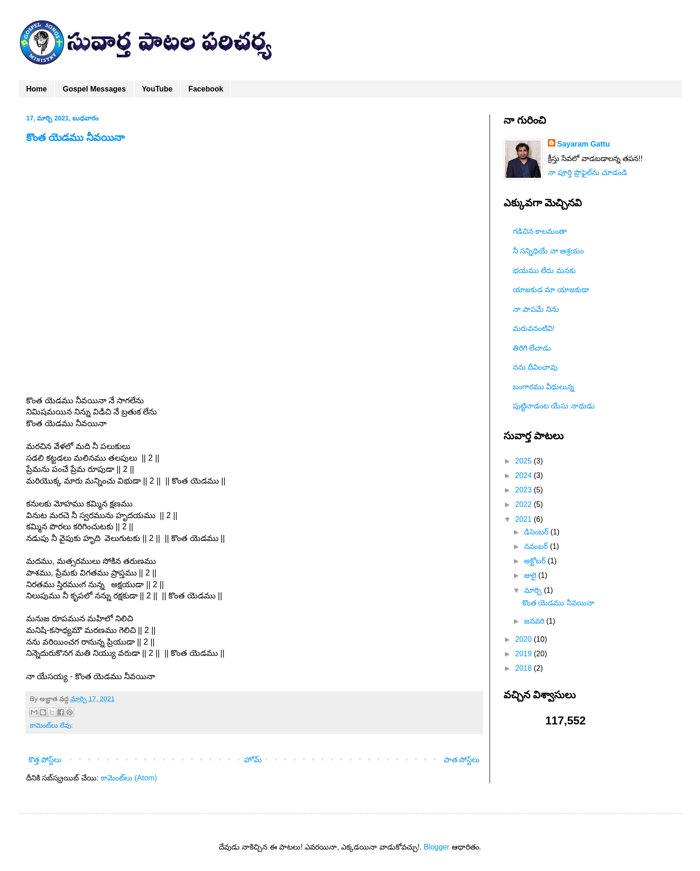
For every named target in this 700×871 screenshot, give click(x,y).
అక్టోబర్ (535, 561)
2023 (524, 490)
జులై (531, 575)
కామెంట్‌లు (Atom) (129, 778)
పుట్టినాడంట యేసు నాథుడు (554, 406)
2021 (524, 519)
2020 (524, 639)
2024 (524, 475)
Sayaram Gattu (583, 144)
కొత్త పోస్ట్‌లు (45, 760)
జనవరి (535, 621)
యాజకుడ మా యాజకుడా (551, 290)
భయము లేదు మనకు (544, 270)
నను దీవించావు (535, 367)
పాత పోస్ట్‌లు (462, 760)
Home (36, 89)
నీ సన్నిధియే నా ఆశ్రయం (548, 251)
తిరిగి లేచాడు (532, 348)
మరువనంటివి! (533, 328)
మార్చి (534, 590)
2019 (524, 654)
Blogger (436, 847)
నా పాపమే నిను (536, 309)
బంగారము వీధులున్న (543, 387)
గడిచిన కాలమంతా (540, 231)
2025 (524, 461)
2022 (524, 504)
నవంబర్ (537, 546)
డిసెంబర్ (537, 532)
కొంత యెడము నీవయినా (75, 137)
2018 (524, 668)
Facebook (206, 89)
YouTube (157, 89)
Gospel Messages (94, 89)
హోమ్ (253, 760)
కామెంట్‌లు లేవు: (51, 725)
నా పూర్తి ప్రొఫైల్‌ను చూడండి (587, 172)
